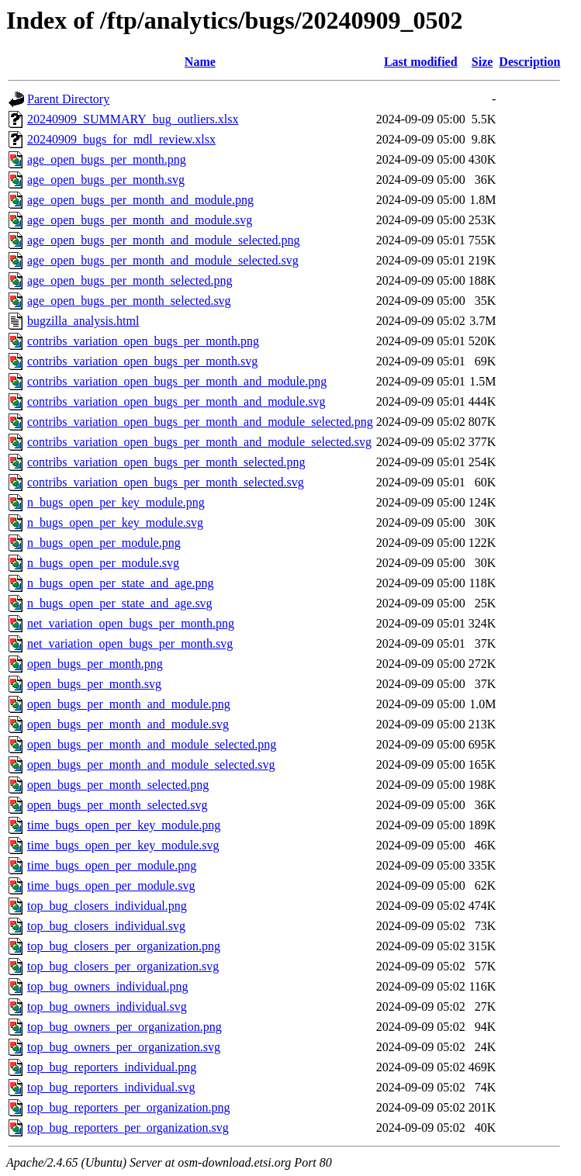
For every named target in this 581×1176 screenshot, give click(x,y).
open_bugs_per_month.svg (94, 683)
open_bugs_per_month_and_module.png (128, 704)
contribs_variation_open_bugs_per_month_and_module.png (177, 381)
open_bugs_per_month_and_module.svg (128, 724)
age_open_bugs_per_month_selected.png (129, 280)
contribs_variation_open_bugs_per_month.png (143, 341)
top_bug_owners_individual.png (107, 986)
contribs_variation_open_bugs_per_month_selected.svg (165, 482)
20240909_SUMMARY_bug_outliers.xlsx (132, 119)
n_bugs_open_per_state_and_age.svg (120, 603)
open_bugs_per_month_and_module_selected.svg (151, 764)
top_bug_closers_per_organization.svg (123, 966)
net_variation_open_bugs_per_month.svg (130, 643)
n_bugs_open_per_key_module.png (116, 502)
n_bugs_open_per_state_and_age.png (120, 583)
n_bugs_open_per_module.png (104, 542)
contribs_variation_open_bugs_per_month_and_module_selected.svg (199, 441)
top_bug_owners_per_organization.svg (123, 1046)
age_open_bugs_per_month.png (106, 159)
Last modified (421, 61)
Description (529, 61)
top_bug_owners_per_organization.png (124, 1026)
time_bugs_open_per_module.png (111, 865)
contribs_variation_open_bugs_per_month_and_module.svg (176, 401)
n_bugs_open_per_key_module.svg (115, 522)
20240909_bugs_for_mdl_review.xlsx (121, 139)
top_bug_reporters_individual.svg (111, 1087)
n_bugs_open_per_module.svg (103, 562)
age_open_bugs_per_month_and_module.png (140, 199)
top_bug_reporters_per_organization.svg (128, 1127)
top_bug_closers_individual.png (107, 905)
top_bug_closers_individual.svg (106, 925)
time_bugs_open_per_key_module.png (123, 825)
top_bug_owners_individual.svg (107, 1006)
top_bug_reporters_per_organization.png (128, 1107)
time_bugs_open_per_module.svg (111, 885)
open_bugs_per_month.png (95, 663)
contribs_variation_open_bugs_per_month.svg (142, 361)
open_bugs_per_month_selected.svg (117, 804)
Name (200, 61)
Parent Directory (68, 98)
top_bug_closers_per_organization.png (123, 946)
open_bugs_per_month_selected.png (118, 784)
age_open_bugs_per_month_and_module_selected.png (163, 240)
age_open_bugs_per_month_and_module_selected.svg (163, 260)
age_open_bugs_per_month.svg (106, 179)
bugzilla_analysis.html (83, 320)
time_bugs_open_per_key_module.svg (123, 845)
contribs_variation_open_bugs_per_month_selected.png (166, 462)
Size (482, 61)
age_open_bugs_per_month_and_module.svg (139, 220)
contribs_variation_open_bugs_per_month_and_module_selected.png (200, 421)
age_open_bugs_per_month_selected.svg (129, 300)
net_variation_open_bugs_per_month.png (130, 623)
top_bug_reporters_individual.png (111, 1067)
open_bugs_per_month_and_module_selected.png (151, 744)
